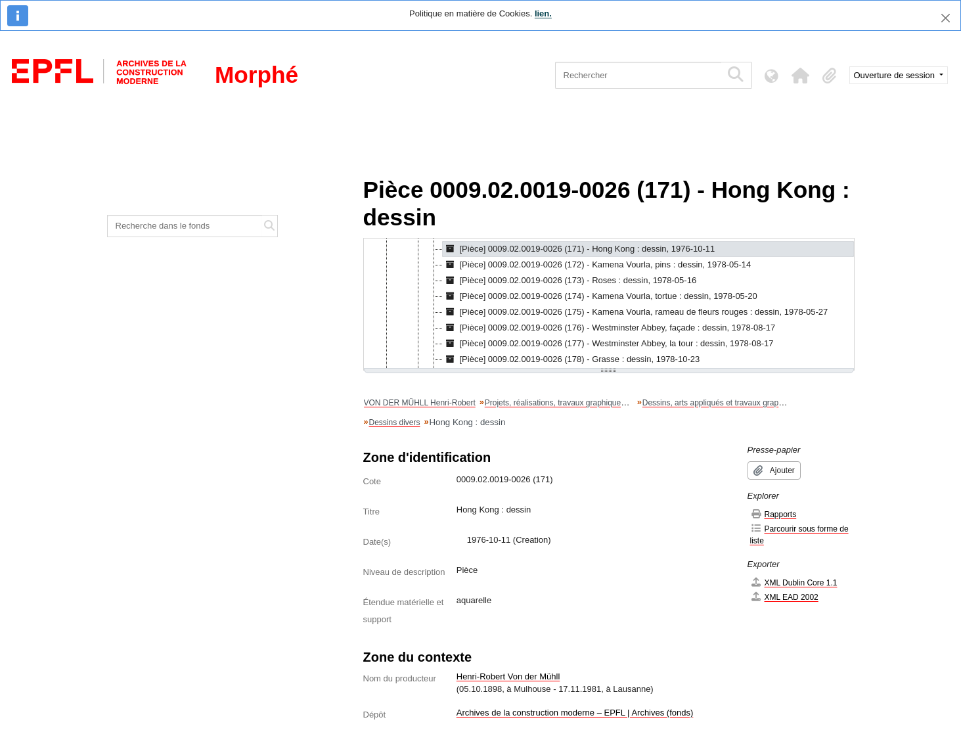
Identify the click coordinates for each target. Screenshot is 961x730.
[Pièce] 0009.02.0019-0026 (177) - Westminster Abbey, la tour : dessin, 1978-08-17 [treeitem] (608, 344)
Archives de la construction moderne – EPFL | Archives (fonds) (575, 713)
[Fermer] (945, 18)
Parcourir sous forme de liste (799, 534)
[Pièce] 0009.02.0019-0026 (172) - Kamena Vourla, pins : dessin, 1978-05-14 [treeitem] (597, 265)
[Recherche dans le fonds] (185, 226)
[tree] (609, 304)
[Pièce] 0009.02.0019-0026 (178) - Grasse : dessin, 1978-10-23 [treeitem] (571, 359)
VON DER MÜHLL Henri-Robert (420, 402)
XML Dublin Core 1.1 (794, 582)
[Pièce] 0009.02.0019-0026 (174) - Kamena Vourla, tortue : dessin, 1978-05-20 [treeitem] (600, 296)
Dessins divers (394, 422)
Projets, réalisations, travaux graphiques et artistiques (578, 402)
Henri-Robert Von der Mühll (508, 676)
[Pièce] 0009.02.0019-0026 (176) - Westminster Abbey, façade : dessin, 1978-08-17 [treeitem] (609, 328)
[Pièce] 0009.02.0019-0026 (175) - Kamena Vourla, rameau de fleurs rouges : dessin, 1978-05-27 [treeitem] (635, 312)
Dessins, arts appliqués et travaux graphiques (722, 402)
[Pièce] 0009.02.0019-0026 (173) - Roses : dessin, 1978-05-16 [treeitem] (570, 280)
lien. (543, 13)
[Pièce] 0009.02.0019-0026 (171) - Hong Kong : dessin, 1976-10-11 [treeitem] (579, 249)
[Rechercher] (638, 75)
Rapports (773, 514)
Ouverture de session (895, 75)
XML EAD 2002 (784, 597)
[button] (800, 75)
